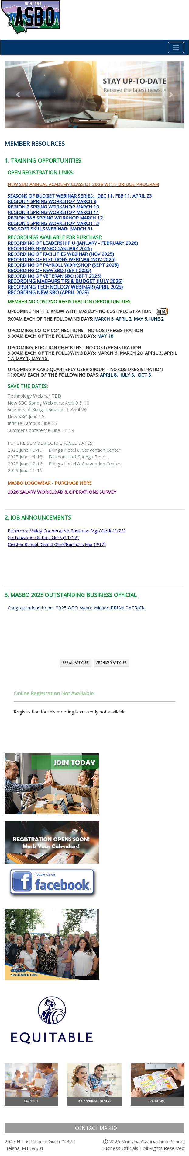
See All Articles (75, 662)
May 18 (105, 336)
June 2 (156, 319)
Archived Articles (111, 662)
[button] (18, 94)
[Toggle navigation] (176, 47)
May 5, (141, 319)
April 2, (124, 319)
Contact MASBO (96, 1128)
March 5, (104, 319)
